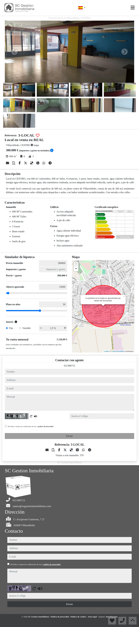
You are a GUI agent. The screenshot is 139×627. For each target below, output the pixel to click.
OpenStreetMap (118, 351)
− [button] (76, 269)
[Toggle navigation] (133, 8)
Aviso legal (92, 617)
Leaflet (106, 351)
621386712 (69, 365)
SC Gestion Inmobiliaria (38, 617)
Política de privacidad (60, 617)
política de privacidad (45, 426)
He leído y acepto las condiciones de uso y (30, 426)
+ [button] (76, 264)
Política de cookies (78, 617)
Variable (26, 328)
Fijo (11, 328)
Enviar (69, 436)
